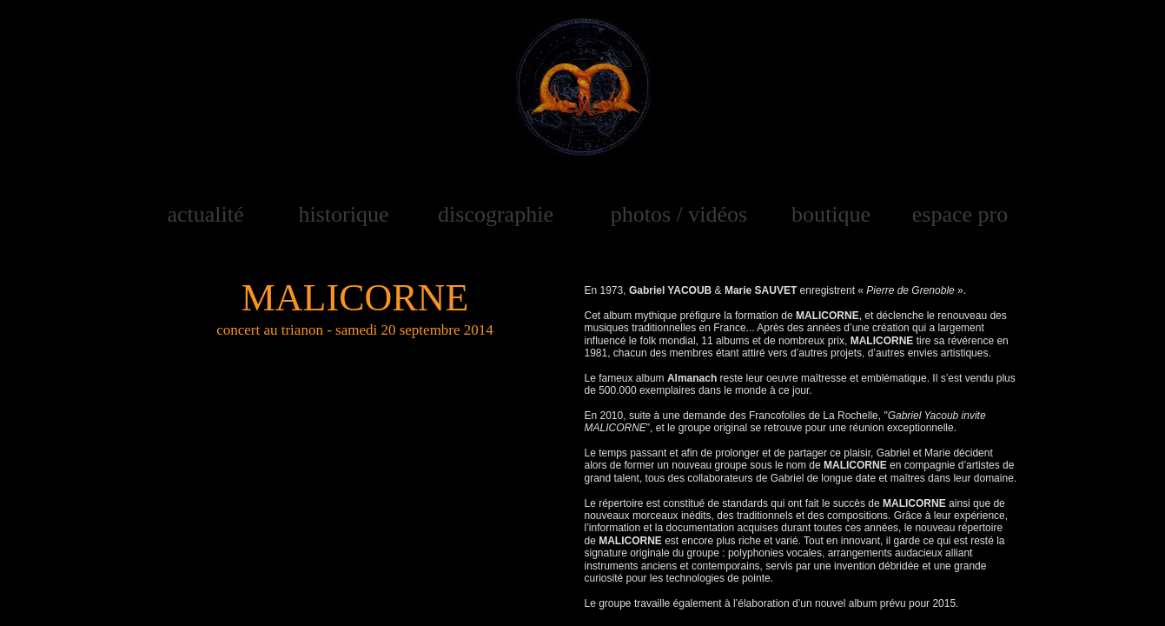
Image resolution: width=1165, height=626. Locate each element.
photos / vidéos (679, 214)
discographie (495, 214)
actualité (205, 214)
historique (344, 214)
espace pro (960, 214)
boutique (830, 214)
